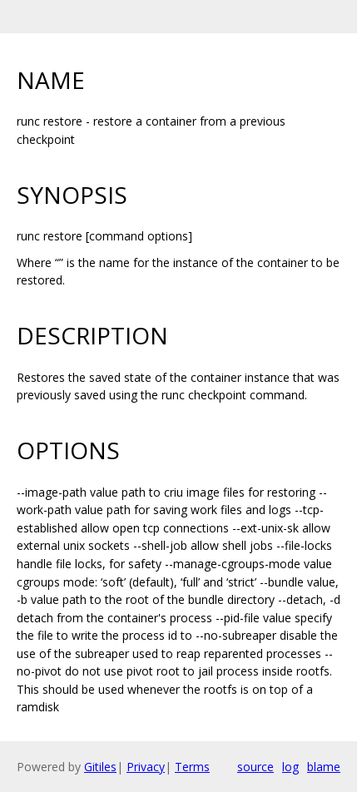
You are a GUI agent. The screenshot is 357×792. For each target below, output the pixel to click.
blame (323, 767)
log (290, 767)
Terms (192, 767)
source (255, 767)
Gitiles (100, 767)
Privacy (145, 767)
